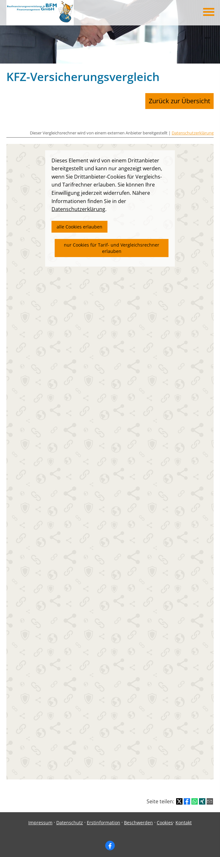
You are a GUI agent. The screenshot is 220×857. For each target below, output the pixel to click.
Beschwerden (138, 818)
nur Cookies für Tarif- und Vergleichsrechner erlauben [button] (111, 244)
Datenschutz (69, 818)
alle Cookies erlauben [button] (79, 223)
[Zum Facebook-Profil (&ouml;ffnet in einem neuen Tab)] (110, 842)
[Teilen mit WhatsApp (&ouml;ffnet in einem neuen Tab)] (194, 797)
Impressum (40, 818)
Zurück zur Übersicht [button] (186, 99)
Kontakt (183, 818)
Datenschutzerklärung (193, 129)
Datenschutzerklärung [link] (78, 205)
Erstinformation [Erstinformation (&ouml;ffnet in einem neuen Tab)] (103, 818)
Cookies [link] (165, 818)
